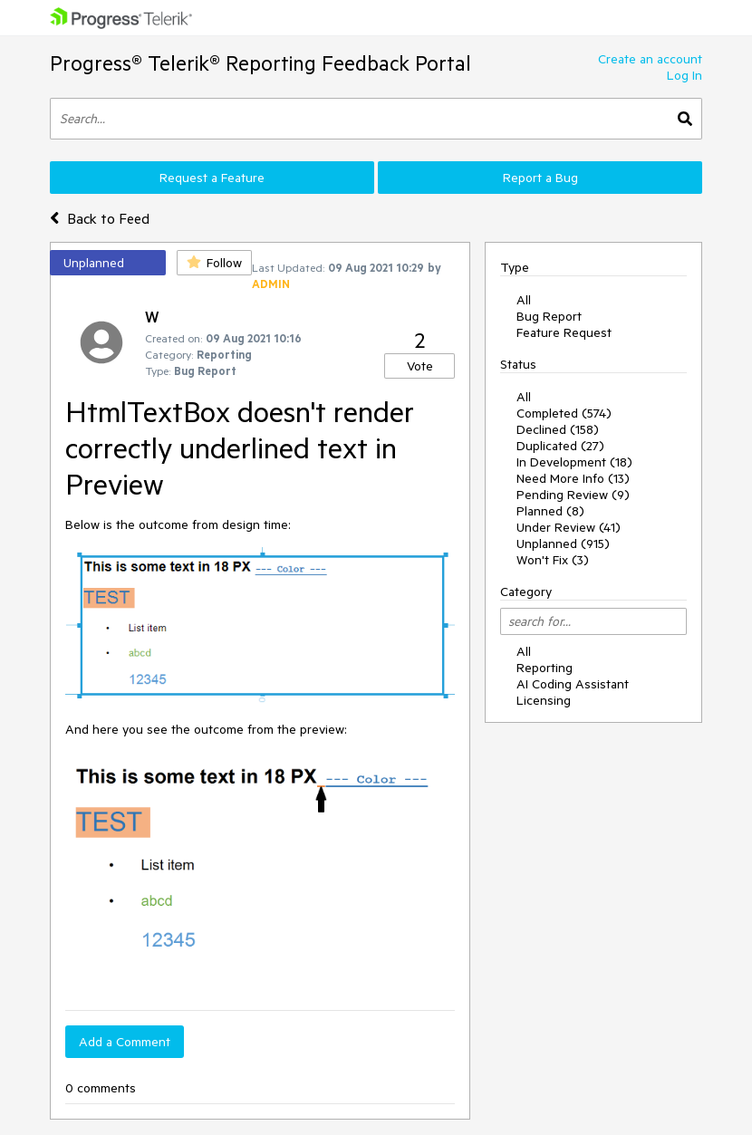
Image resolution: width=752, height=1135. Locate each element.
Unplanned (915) (563, 543)
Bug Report (549, 316)
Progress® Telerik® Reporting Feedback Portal (260, 63)
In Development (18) (574, 462)
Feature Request (564, 332)
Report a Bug (540, 177)
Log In (684, 75)
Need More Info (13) (573, 478)
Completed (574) (564, 413)
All (523, 300)
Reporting (544, 667)
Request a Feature (212, 177)
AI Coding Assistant (572, 684)
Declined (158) (557, 429)
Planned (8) (550, 511)
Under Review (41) (568, 527)
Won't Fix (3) (552, 560)
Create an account (650, 59)
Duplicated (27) (560, 446)
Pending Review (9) (573, 494)
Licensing (543, 700)
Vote (420, 366)
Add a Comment (124, 1042)
